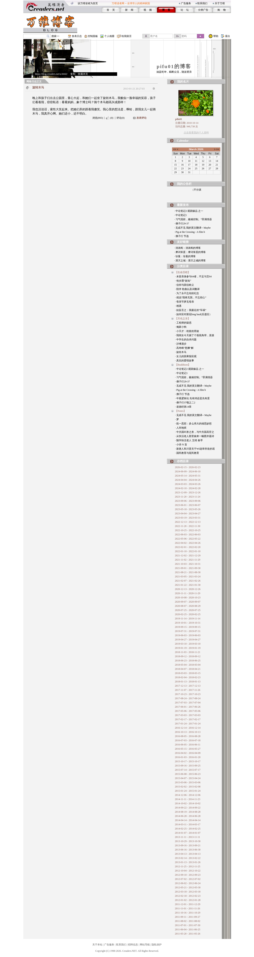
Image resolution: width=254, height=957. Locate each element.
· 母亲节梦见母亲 (184, 301)
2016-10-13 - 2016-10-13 (187, 732)
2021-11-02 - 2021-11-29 (187, 559)
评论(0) (120, 117)
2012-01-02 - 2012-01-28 (187, 900)
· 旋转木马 (180, 352)
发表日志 (77, 36)
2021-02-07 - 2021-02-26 (187, 580)
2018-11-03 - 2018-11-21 (187, 652)
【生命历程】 (182, 272)
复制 (72, 73)
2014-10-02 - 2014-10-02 (187, 803)
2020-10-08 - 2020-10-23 (187, 597)
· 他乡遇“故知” (183, 280)
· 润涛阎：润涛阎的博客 (187, 247)
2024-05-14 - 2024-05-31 (187, 475)
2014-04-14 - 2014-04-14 (187, 820)
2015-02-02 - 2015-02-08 (187, 786)
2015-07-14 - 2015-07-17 (187, 769)
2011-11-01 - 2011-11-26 (187, 908)
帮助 (215, 36)
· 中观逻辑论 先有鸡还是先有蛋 (192, 398)
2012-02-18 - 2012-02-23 (187, 895)
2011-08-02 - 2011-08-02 (187, 921)
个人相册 (109, 36)
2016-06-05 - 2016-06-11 (187, 744)
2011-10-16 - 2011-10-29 (187, 912)
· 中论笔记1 (180, 215)
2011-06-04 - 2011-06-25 (187, 929)
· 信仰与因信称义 (184, 284)
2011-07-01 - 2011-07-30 (187, 925)
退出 (227, 36)
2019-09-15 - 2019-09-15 (187, 626)
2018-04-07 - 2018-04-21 (187, 668)
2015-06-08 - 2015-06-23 (187, 774)
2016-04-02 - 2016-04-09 (187, 753)
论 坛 (185, 9)
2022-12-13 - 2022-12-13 (187, 521)
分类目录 (183, 266)
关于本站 (97, 944)
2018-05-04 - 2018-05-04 (187, 664)
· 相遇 (178, 305)
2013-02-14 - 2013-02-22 (187, 858)
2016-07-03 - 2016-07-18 (187, 740)
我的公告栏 (184, 184)
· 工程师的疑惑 (183, 322)
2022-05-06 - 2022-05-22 (187, 538)
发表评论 (141, 117)
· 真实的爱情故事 (184, 360)
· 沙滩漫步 (180, 343)
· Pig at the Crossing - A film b (189, 231)
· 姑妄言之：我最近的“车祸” (190, 310)
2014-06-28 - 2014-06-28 (187, 816)
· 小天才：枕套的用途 (187, 331)
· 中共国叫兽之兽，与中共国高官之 (194, 431)
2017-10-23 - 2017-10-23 (187, 694)
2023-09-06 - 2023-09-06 (187, 500)
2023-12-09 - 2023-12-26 (187, 492)
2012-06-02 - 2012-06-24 (187, 883)
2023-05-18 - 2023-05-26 (187, 509)
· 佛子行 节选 (181, 236)
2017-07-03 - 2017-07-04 (187, 702)
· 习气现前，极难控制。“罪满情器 (193, 219)
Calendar (183, 140)
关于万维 (220, 3)
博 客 (166, 9)
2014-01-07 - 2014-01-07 (187, 832)
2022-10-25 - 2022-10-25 (187, 530)
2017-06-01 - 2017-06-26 (187, 706)
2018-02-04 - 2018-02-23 (187, 677)
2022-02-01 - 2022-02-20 (187, 547)
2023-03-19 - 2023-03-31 (187, 517)
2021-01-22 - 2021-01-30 (187, 584)
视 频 (148, 9)
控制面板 (93, 36)
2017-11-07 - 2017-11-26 (187, 689)
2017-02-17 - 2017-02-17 (187, 719)
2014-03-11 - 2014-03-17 (187, 824)
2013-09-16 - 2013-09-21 (187, 845)
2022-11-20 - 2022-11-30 (187, 526)
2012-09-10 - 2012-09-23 (187, 874)
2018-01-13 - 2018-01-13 (187, 681)
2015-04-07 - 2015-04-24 (187, 778)
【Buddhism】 (182, 364)
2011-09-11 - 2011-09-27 (187, 916)
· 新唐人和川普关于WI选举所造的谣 (195, 448)
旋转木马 (38, 87)
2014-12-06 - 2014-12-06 (187, 795)
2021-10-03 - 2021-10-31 (187, 563)
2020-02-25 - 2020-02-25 (187, 614)
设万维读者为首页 (88, 3)
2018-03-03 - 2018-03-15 (187, 673)
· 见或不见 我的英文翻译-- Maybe (192, 227)
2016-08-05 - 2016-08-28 (187, 736)
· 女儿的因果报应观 (185, 356)
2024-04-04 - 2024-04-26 (187, 479)
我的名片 (183, 81)
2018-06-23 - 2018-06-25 (187, 660)
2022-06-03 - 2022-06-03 (187, 534)
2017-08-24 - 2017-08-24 (187, 698)
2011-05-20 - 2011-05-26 (187, 933)
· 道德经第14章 (183, 406)
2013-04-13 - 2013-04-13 (187, 853)
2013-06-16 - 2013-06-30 (187, 849)
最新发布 (183, 205)
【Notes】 (180, 410)
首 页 (111, 9)
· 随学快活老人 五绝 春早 (189, 440)
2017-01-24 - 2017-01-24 (187, 723)
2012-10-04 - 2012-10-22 (187, 870)
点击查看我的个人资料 (196, 132)
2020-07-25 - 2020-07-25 (187, 610)
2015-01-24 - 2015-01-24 (187, 790)
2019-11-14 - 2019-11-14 (187, 618)
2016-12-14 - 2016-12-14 (187, 727)
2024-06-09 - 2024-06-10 (187, 471)
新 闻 (129, 9)
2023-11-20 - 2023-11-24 (187, 496)
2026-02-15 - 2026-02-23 (187, 467)
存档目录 (183, 461)
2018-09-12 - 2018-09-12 (187, 656)
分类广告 (203, 9)
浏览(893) (97, 117)
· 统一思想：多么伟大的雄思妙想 (193, 423)
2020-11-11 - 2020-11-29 (187, 593)
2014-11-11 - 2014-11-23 (187, 799)
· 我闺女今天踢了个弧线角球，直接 (194, 335)
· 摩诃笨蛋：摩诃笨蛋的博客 (190, 252)
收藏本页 (83, 73)
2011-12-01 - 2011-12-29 (187, 904)
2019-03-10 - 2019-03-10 (187, 643)
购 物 (221, 9)
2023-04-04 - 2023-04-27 (187, 513)
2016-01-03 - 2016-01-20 (187, 757)
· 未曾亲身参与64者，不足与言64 (193, 276)
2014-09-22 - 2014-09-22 (187, 807)
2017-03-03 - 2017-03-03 (187, 715)
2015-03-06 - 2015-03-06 (187, 782)
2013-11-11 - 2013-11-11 (187, 837)
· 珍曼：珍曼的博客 (185, 256)
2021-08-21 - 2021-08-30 (187, 572)
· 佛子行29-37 (181, 223)
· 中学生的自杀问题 (185, 339)
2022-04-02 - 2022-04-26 (187, 542)
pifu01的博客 (174, 66)
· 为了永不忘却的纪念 (187, 293)
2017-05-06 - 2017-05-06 (187, 711)
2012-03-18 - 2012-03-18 (187, 891)
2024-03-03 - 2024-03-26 (187, 484)
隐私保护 (157, 944)
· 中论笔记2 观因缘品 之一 (188, 210)
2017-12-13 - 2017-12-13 (187, 685)
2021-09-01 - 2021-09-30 (187, 568)
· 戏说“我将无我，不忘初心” (190, 297)
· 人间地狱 (180, 427)
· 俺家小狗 (180, 326)
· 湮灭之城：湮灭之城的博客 (190, 260)
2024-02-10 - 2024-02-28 (187, 488)
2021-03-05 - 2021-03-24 (187, 576)
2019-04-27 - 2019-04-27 (187, 639)
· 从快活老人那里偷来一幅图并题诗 (194, 436)
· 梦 (177, 419)
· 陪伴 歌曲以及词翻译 (187, 289)
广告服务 (186, 3)
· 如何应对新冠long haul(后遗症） (193, 314)
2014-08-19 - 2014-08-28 (187, 811)
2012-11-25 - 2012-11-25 (187, 866)
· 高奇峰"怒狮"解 (184, 347)
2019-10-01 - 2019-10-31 (187, 622)
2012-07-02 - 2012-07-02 (187, 879)
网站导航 (145, 944)
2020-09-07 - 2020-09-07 (187, 601)
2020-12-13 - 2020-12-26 (187, 589)
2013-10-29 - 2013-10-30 (187, 841)
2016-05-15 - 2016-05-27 (187, 748)
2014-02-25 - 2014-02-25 (187, 828)
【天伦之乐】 (182, 318)
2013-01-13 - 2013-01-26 (187, 862)
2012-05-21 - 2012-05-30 (187, 887)
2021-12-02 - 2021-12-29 (187, 555)
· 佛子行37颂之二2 (185, 402)
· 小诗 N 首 (181, 444)
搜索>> (55, 36)
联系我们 (202, 3)
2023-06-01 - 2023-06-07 (187, 505)
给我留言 (127, 36)
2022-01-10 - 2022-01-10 (187, 551)
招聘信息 (133, 944)
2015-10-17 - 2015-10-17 (187, 761)
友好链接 (183, 242)
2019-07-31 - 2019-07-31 (187, 631)
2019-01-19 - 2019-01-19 (187, 647)
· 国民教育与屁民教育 (187, 453)
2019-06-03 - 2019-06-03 (187, 635)
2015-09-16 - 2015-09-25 (187, 765)
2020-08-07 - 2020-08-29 (187, 605)
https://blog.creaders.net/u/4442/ (51, 73)
